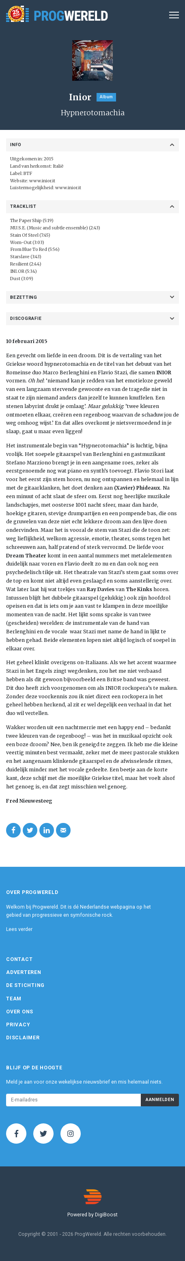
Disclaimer (23, 1038)
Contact (19, 959)
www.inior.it (42, 181)
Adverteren (23, 972)
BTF (28, 173)
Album (106, 96)
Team (14, 999)
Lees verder (19, 929)
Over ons (19, 1012)
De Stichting (25, 985)
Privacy (18, 1025)
